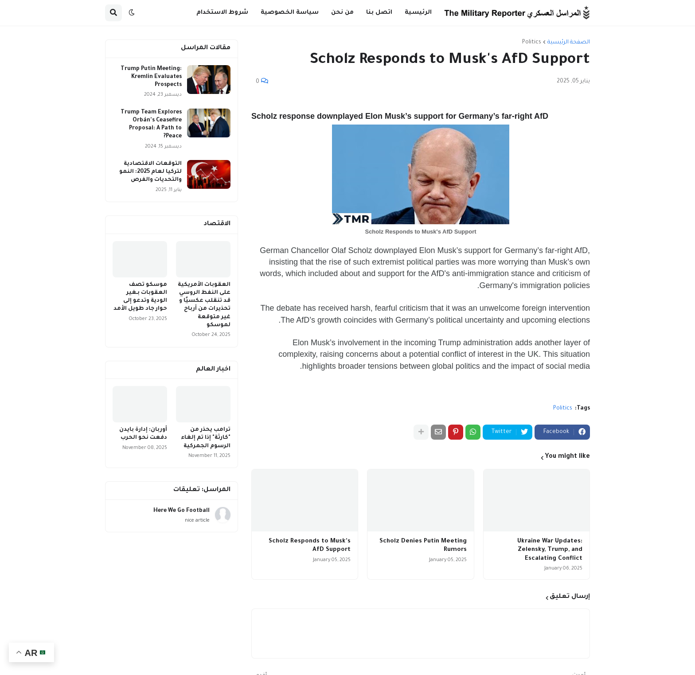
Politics (531, 42)
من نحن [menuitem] (342, 12)
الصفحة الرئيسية (568, 42)
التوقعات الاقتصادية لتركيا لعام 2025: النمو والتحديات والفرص (150, 172)
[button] (131, 12)
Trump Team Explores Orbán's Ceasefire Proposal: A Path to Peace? (151, 124)
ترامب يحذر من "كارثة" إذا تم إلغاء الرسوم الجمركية (205, 438)
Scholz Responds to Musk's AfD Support (310, 546)
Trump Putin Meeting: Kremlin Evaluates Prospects (151, 77)
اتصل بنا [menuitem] (379, 12)
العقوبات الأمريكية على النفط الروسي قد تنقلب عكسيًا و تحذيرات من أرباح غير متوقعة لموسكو (204, 305)
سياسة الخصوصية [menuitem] (290, 12)
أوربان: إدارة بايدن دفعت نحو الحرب (143, 434)
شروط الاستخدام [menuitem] (222, 12)
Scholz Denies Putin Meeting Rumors (423, 546)
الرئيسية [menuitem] (418, 12)
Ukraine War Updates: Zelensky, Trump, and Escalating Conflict (549, 550)
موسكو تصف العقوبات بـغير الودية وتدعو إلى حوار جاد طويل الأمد (140, 297)
